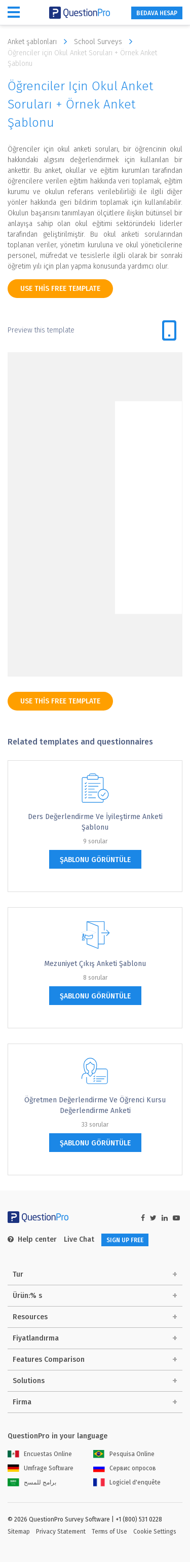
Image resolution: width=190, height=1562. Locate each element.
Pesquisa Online (124, 1454)
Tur (18, 1274)
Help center (32, 1239)
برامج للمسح (32, 1482)
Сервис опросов (124, 1468)
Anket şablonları (40, 41)
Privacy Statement (61, 1531)
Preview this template (41, 330)
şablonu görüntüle (95, 860)
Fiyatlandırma (36, 1338)
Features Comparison (49, 1359)
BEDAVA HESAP (156, 13)
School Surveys (105, 41)
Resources (30, 1317)
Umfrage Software (40, 1468)
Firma (22, 1402)
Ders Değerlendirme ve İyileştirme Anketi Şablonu (95, 822)
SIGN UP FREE (124, 1240)
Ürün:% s (27, 1295)
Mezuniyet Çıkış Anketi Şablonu (95, 963)
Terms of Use (109, 1531)
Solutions (29, 1381)
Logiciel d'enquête (127, 1482)
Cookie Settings (154, 1531)
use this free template (60, 288)
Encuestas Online (40, 1454)
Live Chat (79, 1239)
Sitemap (19, 1531)
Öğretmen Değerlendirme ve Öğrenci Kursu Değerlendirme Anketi (95, 1105)
